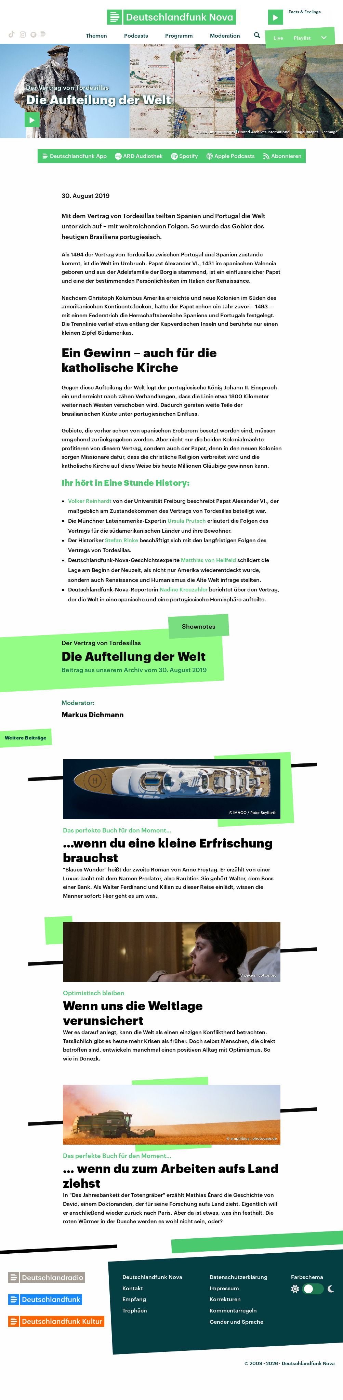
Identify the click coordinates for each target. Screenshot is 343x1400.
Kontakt (132, 1288)
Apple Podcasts (230, 155)
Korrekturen (225, 1299)
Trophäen (134, 1310)
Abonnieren (282, 155)
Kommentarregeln (233, 1310)
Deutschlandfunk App (74, 155)
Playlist (302, 38)
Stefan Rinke (121, 540)
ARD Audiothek (139, 155)
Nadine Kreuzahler (184, 589)
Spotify (184, 155)
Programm (179, 35)
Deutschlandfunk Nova (152, 1277)
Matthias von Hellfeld (208, 560)
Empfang (134, 1299)
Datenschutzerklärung (238, 1277)
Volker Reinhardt (89, 500)
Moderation (225, 35)
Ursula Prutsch (187, 520)
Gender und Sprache (236, 1321)
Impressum (224, 1288)
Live (278, 38)
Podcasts (136, 35)
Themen (96, 35)
